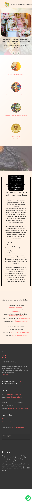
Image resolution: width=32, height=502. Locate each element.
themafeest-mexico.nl (21, 327)
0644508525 (24, 338)
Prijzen (4, 422)
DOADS (5, 377)
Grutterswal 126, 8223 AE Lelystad (17, 412)
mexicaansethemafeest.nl (16, 322)
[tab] (16, 436)
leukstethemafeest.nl (18, 431)
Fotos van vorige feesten (9, 425)
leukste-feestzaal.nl (24, 324)
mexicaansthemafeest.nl (16, 313)
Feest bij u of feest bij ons (16, 137)
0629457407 (15, 338)
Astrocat (18, 385)
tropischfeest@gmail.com (19, 341)
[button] (13, 53)
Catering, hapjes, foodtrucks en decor (16, 116)
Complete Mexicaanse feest (16, 74)
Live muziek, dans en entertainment (16, 95)
